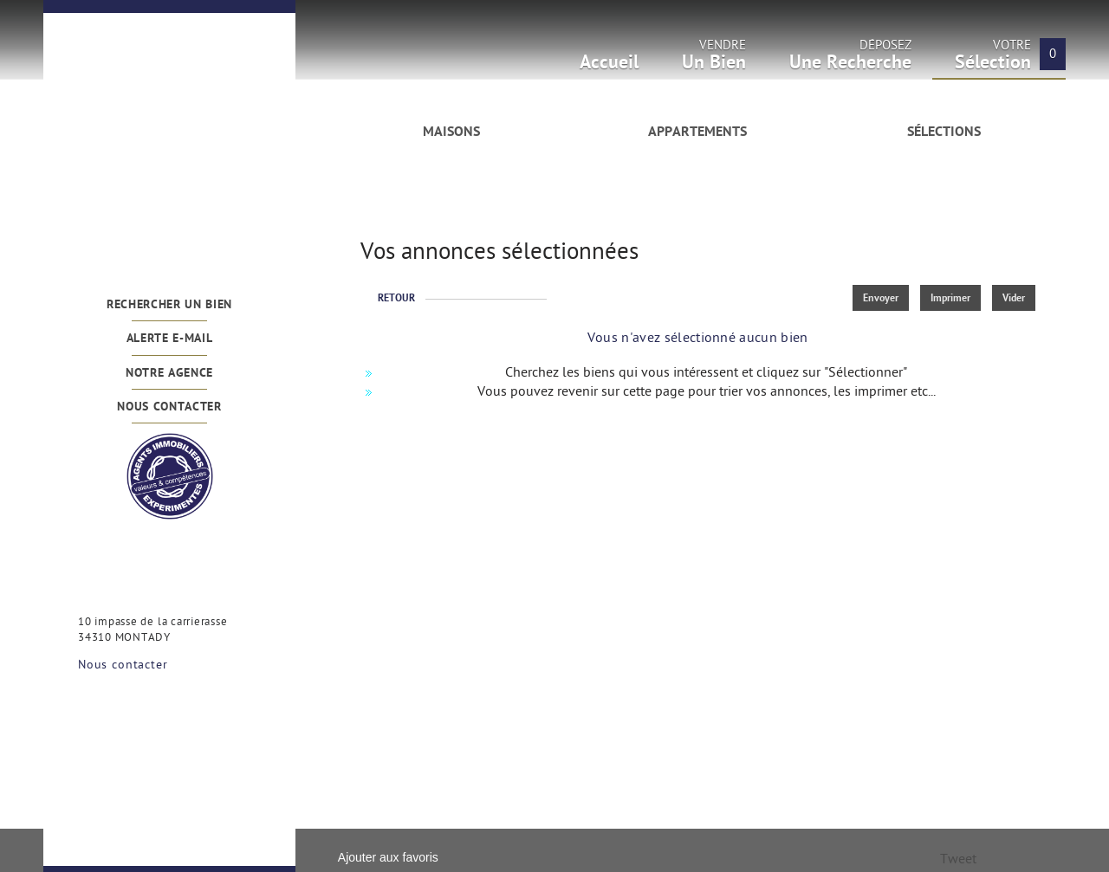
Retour (396, 299)
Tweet (958, 860)
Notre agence (169, 373)
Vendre (714, 60)
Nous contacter (169, 407)
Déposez (850, 60)
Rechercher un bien (169, 305)
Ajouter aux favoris (388, 857)
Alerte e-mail (169, 339)
